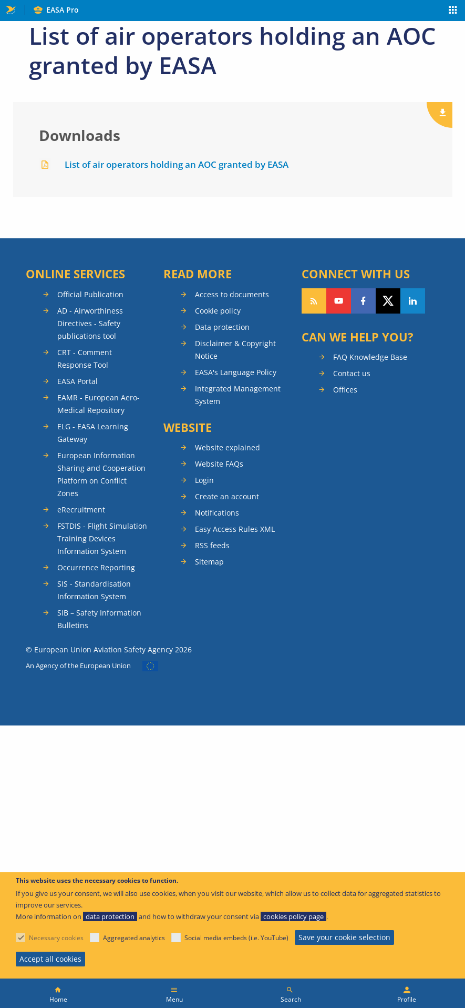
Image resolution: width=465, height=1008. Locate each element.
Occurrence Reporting (96, 567)
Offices (345, 390)
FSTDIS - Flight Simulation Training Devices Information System (102, 538)
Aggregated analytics (134, 937)
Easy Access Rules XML (235, 529)
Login (204, 480)
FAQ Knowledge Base (370, 357)
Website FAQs (219, 464)
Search (291, 999)
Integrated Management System (238, 395)
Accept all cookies (50, 959)
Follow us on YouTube (338, 301)
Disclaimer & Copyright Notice (235, 349)
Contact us (351, 373)
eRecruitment (81, 510)
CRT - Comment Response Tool (84, 358)
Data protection (222, 327)
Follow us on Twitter (388, 301)
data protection (110, 916)
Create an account (227, 496)
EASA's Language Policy (235, 372)
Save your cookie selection (344, 937)
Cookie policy (218, 311)
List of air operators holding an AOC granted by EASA (176, 164)
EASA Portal (77, 381)
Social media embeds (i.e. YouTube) (236, 937)
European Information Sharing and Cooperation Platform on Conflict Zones (101, 474)
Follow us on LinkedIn (412, 301)
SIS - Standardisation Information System (94, 590)
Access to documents (232, 294)
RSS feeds (212, 545)
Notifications (217, 513)
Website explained (227, 447)
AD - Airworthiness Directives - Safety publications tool (90, 323)
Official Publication (90, 294)
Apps (453, 11)
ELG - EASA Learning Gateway (92, 432)
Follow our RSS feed (314, 301)
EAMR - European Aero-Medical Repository (98, 403)
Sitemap (209, 562)
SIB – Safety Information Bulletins (99, 619)
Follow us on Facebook (363, 301)
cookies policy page (293, 916)
